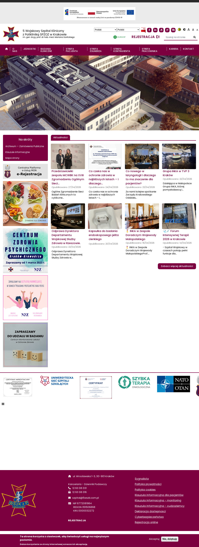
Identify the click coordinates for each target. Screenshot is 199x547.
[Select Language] (105, 30)
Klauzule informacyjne (17, 152)
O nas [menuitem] (14, 50)
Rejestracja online (146, 522)
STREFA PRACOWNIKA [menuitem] (149, 50)
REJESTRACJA (77, 520)
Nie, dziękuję (169, 539)
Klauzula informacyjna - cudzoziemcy (159, 506)
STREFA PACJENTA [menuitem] (72, 50)
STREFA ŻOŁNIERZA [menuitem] (96, 50)
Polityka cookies (145, 489)
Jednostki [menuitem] (29, 48)
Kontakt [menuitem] (188, 48)
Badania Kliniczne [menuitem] (46, 50)
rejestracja (145, 36)
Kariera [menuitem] (173, 48)
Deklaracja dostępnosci (150, 511)
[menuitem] (6, 48)
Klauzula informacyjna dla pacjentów (159, 495)
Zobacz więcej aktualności (177, 266)
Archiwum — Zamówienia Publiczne (24, 146)
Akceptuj (154, 539)
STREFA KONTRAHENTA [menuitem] (121, 50)
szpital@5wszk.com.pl (85, 498)
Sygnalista (142, 479)
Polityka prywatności (148, 484)
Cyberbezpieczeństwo (149, 517)
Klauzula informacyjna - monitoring (158, 500)
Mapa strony (12, 158)
